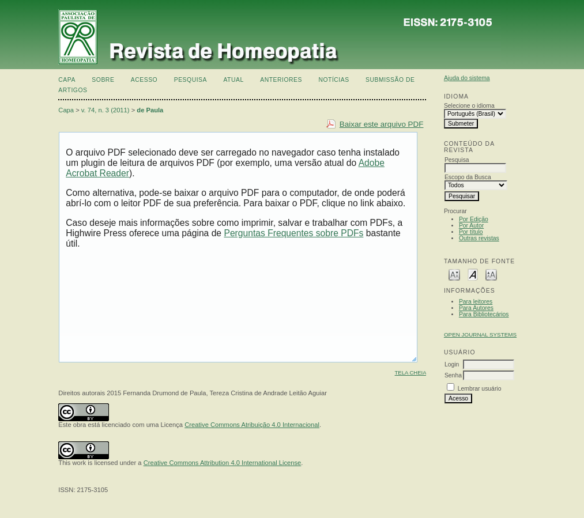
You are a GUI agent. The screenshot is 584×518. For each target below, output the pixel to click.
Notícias (333, 80)
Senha (453, 375)
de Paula (150, 110)
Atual (233, 80)
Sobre (103, 80)
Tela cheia (411, 372)
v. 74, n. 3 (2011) (105, 110)
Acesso (144, 80)
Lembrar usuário (480, 388)
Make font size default (472, 274)
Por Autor (471, 225)
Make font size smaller (454, 274)
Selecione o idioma (469, 106)
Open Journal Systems (480, 334)
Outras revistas (479, 238)
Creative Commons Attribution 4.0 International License (223, 462)
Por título (471, 232)
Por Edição (473, 219)
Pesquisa (190, 80)
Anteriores (281, 80)
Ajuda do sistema (467, 78)
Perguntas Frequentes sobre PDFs (293, 233)
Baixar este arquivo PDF (382, 124)
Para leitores (475, 301)
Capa (67, 80)
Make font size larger (491, 274)
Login (451, 364)
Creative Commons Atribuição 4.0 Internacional (251, 424)
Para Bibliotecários (484, 314)
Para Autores (476, 308)
